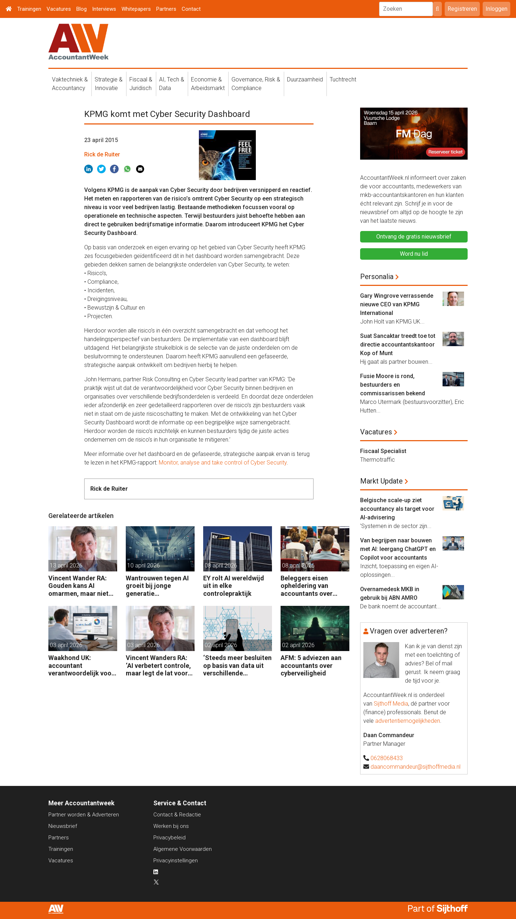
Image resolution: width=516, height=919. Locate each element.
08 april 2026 (221, 565)
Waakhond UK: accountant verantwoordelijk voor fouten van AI (81, 665)
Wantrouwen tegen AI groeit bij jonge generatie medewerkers (157, 586)
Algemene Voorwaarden (182, 849)
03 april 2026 (66, 645)
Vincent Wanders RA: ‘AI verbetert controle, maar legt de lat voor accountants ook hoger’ (158, 665)
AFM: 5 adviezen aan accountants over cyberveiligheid (311, 665)
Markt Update (381, 481)
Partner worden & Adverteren (83, 814)
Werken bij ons (171, 826)
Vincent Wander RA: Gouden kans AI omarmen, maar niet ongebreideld (78, 586)
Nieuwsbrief (62, 826)
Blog (81, 9)
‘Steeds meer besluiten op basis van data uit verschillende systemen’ (237, 665)
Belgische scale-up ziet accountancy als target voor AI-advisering (397, 509)
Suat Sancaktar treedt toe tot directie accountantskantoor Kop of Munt (397, 345)
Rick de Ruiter (102, 154)
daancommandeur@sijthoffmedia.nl (415, 766)
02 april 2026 (221, 645)
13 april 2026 (66, 565)
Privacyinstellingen (175, 860)
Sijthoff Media (391, 703)
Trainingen (29, 9)
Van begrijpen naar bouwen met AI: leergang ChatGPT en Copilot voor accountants (398, 549)
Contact (191, 9)
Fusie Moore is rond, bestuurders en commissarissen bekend (392, 385)
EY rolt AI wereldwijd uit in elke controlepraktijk (233, 585)
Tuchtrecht (343, 79)
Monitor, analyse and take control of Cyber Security (223, 462)
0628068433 (387, 758)
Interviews (104, 9)
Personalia (376, 276)
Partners (166, 9)
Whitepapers (136, 9)
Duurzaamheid (305, 79)
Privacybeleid (169, 837)
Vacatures (59, 9)
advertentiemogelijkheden (407, 720)
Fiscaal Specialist (383, 451)
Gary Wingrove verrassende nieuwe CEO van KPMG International (396, 304)
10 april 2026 (143, 565)
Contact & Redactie (177, 814)
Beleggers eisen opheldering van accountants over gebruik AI (307, 586)
